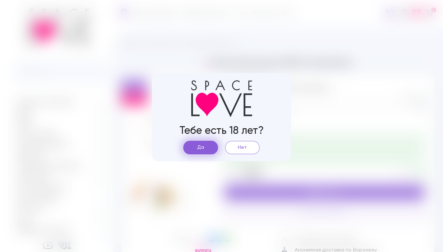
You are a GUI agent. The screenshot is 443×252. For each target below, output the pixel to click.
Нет (242, 147)
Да (200, 147)
